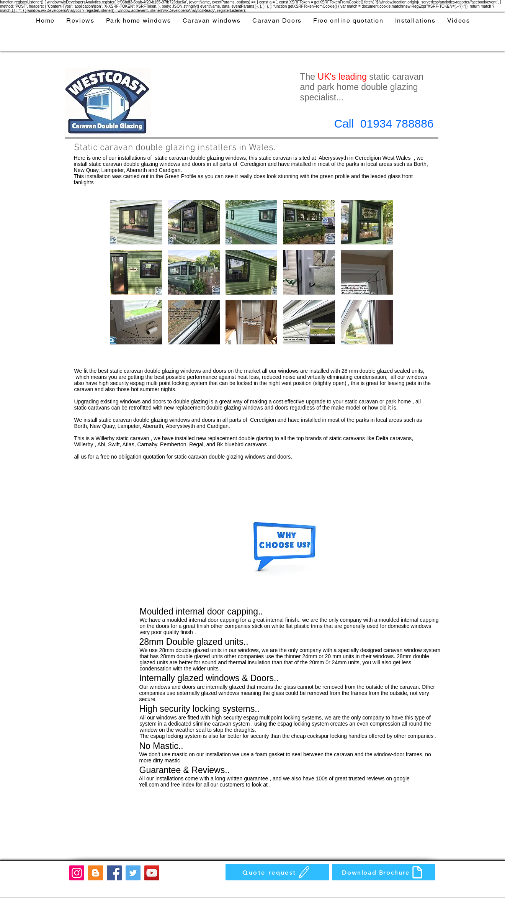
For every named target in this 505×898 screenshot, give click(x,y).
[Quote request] (277, 872)
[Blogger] (95, 872)
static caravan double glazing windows (200, 158)
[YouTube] (151, 872)
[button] (136, 222)
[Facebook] (114, 872)
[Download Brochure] (383, 872)
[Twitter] (133, 872)
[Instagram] (76, 872)
